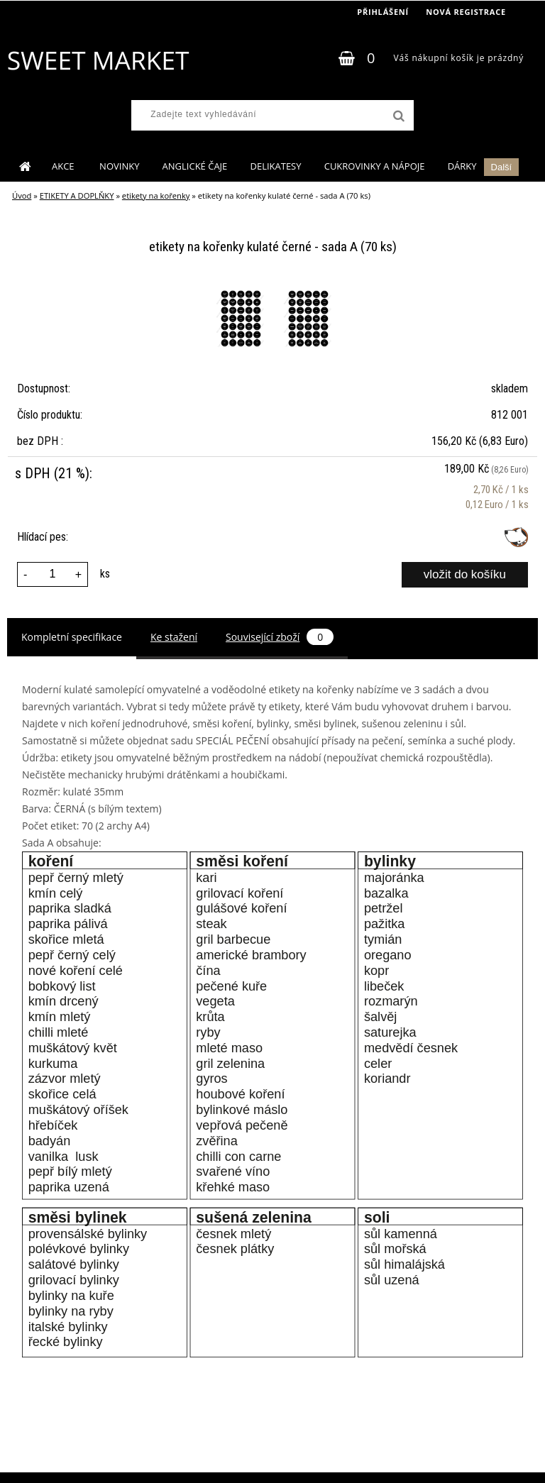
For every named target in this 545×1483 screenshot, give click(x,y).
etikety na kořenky (156, 195)
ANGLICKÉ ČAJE (195, 166)
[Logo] (97, 60)
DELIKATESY (275, 166)
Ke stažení (173, 637)
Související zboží (280, 637)
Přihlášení (383, 11)
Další (501, 167)
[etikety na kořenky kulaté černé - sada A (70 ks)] (242, 292)
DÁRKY (462, 166)
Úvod (21, 195)
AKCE (64, 166)
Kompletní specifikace (71, 637)
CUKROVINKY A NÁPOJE (374, 166)
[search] (397, 116)
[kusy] (52, 574)
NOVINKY (119, 166)
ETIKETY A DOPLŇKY (77, 195)
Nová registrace (466, 11)
